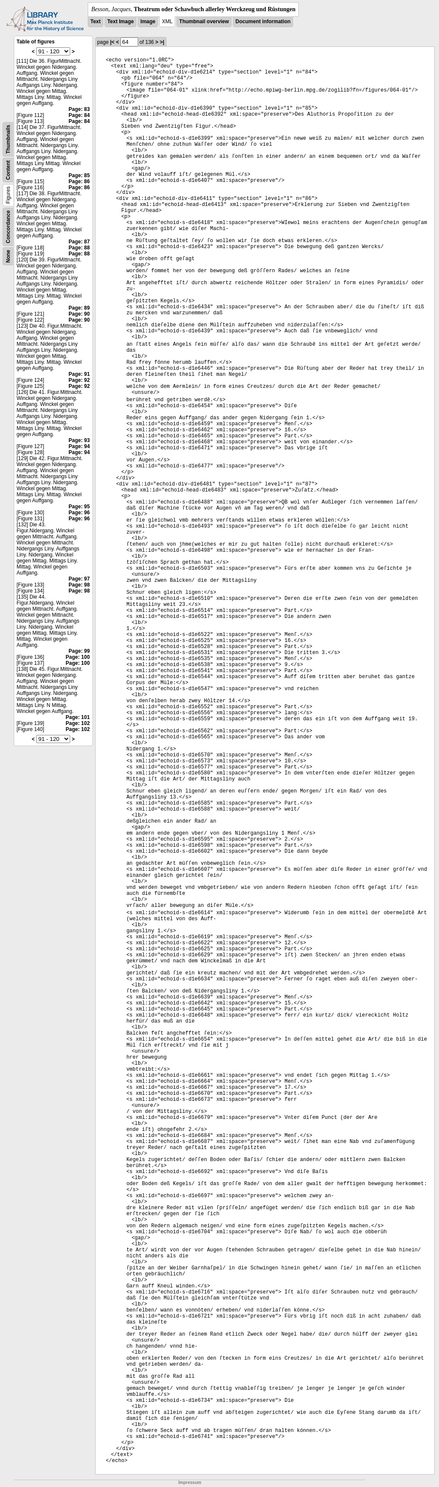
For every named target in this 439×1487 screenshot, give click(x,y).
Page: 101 (78, 717)
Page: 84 (79, 115)
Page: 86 (79, 181)
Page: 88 (79, 248)
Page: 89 (79, 308)
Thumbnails (8, 139)
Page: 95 (79, 507)
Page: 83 (79, 109)
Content (8, 170)
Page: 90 (79, 314)
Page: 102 (78, 723)
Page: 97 (79, 579)
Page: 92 (79, 380)
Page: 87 (79, 242)
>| (162, 42)
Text (95, 21)
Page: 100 (78, 657)
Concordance (8, 226)
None (8, 256)
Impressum (189, 1482)
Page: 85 (79, 175)
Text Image (120, 21)
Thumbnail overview (204, 21)
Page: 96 (79, 513)
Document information (263, 21)
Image (147, 21)
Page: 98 (79, 585)
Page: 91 (79, 374)
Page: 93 (79, 440)
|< (112, 42)
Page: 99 (79, 651)
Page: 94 (79, 446)
